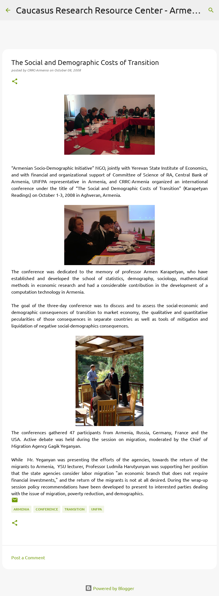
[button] (14, 82)
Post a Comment (28, 557)
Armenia (21, 509)
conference (47, 509)
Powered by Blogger (109, 588)
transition (75, 509)
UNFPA (96, 509)
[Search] (211, 10)
